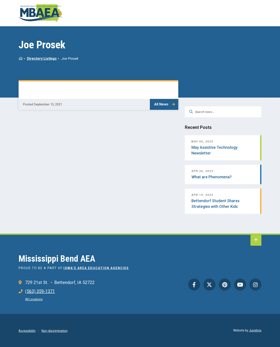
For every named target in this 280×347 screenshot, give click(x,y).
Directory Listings (42, 58)
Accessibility (27, 331)
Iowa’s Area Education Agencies (96, 268)
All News (161, 104)
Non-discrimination (55, 331)
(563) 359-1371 (40, 291)
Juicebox (255, 330)
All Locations (34, 299)
